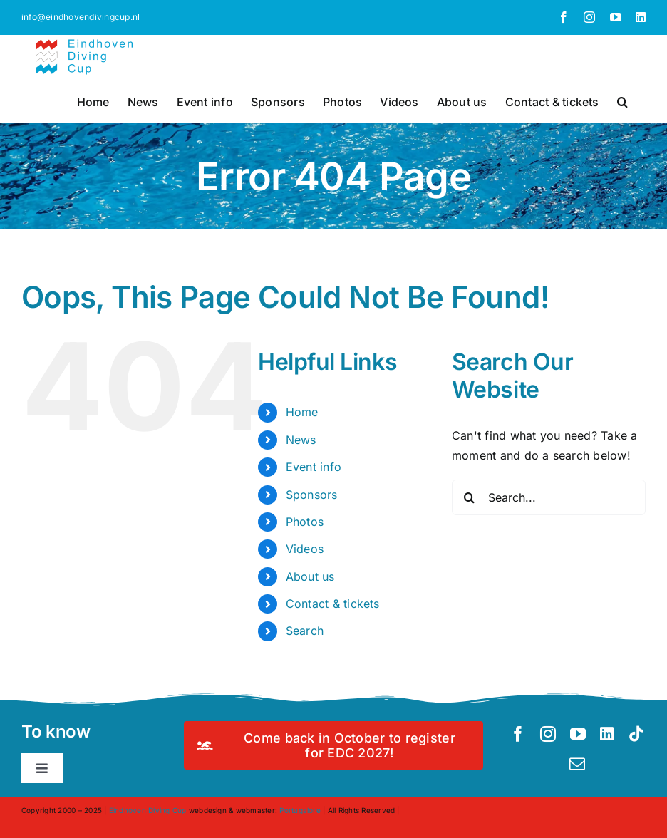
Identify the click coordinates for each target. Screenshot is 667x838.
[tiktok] (636, 734)
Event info (313, 467)
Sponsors (312, 494)
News (301, 440)
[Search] (469, 497)
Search (305, 631)
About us (310, 576)
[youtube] (578, 734)
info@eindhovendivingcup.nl (80, 16)
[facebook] (518, 734)
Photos (305, 521)
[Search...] (549, 497)
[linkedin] (607, 734)
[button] (622, 100)
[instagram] (548, 734)
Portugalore (300, 810)
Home (302, 412)
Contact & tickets (333, 603)
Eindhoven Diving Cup (148, 810)
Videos (305, 549)
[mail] (577, 764)
